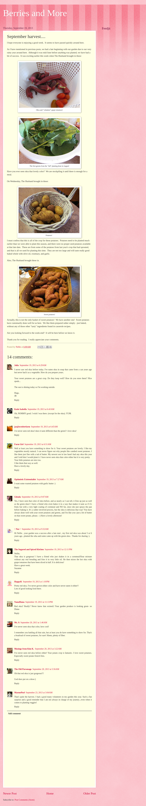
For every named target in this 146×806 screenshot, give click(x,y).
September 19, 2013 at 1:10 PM (36, 582)
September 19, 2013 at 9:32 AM (35, 529)
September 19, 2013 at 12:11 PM (58, 549)
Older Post (89, 793)
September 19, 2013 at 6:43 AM (41, 409)
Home (50, 793)
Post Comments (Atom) (25, 800)
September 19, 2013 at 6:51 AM (37, 444)
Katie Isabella (20, 409)
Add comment (14, 713)
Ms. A (17, 622)
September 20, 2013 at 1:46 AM (34, 622)
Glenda (17, 497)
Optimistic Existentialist (25, 479)
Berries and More (35, 13)
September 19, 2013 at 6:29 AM (33, 365)
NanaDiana (19, 602)
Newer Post (10, 793)
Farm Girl (19, 444)
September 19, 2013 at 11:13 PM (39, 602)
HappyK (18, 582)
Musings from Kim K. (24, 649)
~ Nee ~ (17, 529)
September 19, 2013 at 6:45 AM (44, 427)
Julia (16, 365)
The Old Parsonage (22, 669)
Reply (16, 400)
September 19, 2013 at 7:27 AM (50, 479)
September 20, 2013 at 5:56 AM (45, 669)
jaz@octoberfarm (22, 427)
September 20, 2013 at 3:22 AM (48, 649)
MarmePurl (19, 692)
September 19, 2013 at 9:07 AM (35, 497)
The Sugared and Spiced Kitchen (29, 549)
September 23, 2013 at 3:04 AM (39, 692)
